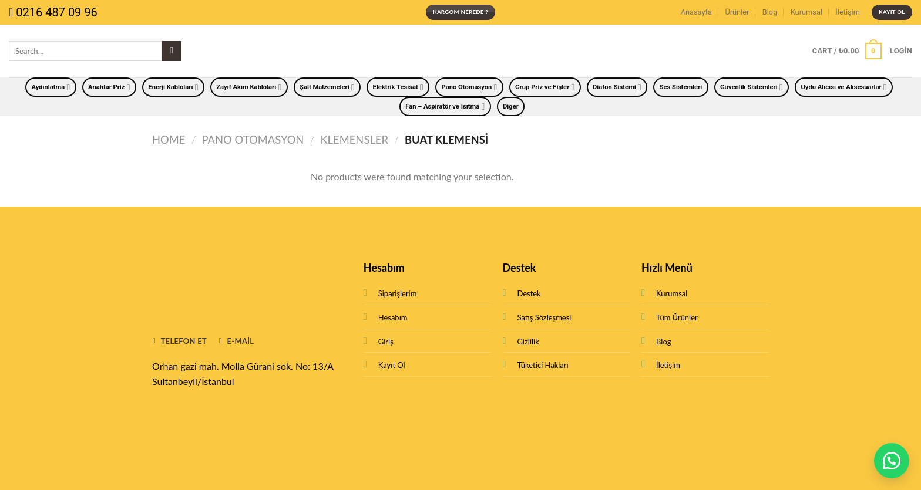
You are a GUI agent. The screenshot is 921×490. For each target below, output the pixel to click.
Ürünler (737, 12)
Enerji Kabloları (173, 87)
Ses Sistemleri (681, 87)
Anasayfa (696, 12)
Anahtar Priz (109, 87)
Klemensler (354, 139)
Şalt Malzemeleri (327, 87)
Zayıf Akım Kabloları (248, 87)
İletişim (847, 12)
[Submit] (171, 51)
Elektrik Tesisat (397, 87)
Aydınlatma (50, 87)
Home (168, 139)
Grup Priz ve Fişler (544, 87)
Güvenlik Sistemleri (751, 87)
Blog (770, 12)
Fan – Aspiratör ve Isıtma (445, 106)
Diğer (511, 106)
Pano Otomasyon (470, 87)
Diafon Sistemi (617, 87)
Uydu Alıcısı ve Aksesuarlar (843, 87)
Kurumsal (806, 12)
